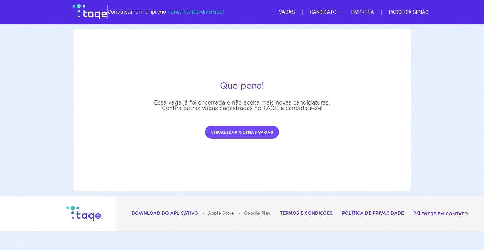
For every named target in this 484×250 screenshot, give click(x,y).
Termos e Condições (306, 213)
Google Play (257, 213)
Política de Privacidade (373, 213)
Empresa (362, 12)
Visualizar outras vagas (242, 132)
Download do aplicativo (164, 213)
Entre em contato (441, 214)
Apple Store (221, 213)
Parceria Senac (408, 12)
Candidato (323, 12)
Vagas (287, 12)
